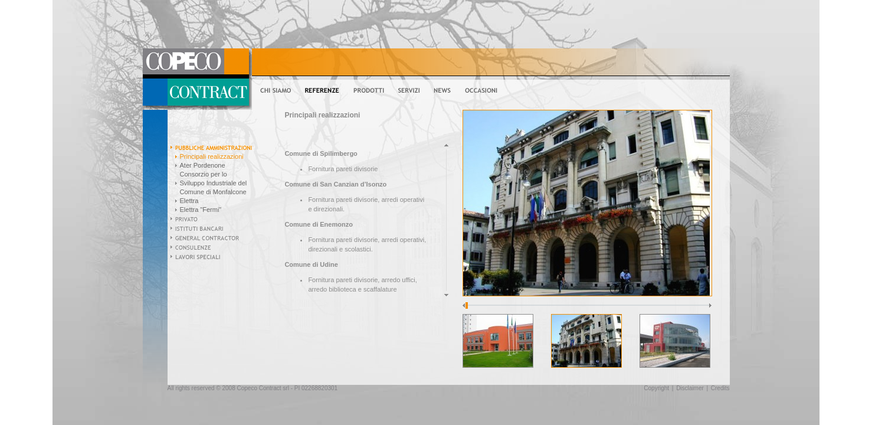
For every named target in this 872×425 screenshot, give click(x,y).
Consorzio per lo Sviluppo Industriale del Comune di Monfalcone (213, 183)
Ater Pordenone (202, 165)
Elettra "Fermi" (201, 209)
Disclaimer (690, 388)
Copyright (656, 388)
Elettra (189, 200)
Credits (720, 388)
